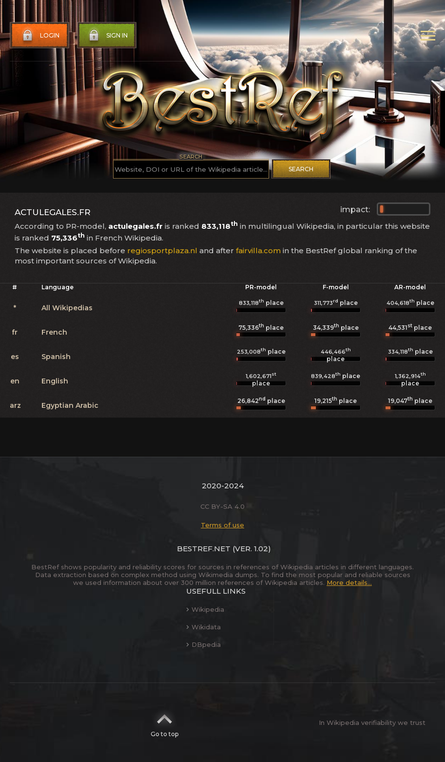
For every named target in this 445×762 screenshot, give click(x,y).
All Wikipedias (67, 307)
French (54, 332)
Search (301, 169)
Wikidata (203, 627)
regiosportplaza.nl (162, 250)
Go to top (164, 722)
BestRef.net (204, 548)
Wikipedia (205, 609)
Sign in (107, 35)
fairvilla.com (258, 250)
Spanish (56, 356)
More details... (349, 582)
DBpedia (203, 644)
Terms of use (222, 525)
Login (39, 35)
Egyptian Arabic (69, 405)
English (54, 381)
